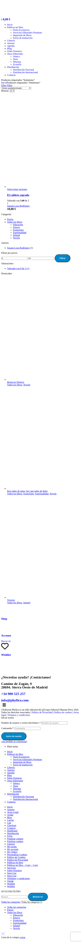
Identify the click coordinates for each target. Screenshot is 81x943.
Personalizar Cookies (17, 854)
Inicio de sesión (14, 736)
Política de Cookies (16, 857)
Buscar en (38, 897)
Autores (11, 770)
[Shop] (5, 610)
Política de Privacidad (42, 712)
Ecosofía (17, 791)
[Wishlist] (5, 646)
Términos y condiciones (18, 715)
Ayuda (10, 815)
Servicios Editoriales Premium (27, 759)
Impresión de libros (22, 762)
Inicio (4, 82)
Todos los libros (14, 222)
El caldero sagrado (18, 195)
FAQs (10, 836)
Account (6, 635)
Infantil (16, 235)
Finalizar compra (15, 838)
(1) (18, 268)
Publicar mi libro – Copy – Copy (22, 865)
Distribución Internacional (25, 799)
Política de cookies (63, 712)
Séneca (16, 783)
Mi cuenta (12, 846)
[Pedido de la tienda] (16, 88)
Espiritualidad (19, 232)
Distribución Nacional (23, 796)
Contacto (11, 802)
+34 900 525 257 (13, 694)
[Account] (5, 627)
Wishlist (6, 654)
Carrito (10, 820)
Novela (16, 238)
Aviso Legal (12, 812)
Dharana (17, 788)
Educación (18, 224)
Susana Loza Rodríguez (18, 206)
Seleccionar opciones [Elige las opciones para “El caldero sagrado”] (17, 189)
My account (12, 849)
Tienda (10, 881)
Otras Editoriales (15, 780)
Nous (15, 786)
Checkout (11, 825)
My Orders (12, 852)
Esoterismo (18, 230)
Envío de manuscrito (23, 765)
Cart (9, 823)
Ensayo (16, 227)
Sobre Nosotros (14, 778)
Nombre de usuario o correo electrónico (21, 723)
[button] (40, 705)
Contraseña (7, 728)
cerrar (22, 937)
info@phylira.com (15, 700)
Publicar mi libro (15, 754)
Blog (9, 775)
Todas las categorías (16, 907)
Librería (11, 767)
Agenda (10, 772)
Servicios (11, 868)
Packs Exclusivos (21, 757)
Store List (11, 873)
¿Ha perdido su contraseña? (14, 741)
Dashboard (12, 830)
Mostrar (5, 91)
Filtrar (62, 258)
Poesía (10, 219)
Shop (4, 618)
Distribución (13, 794)
